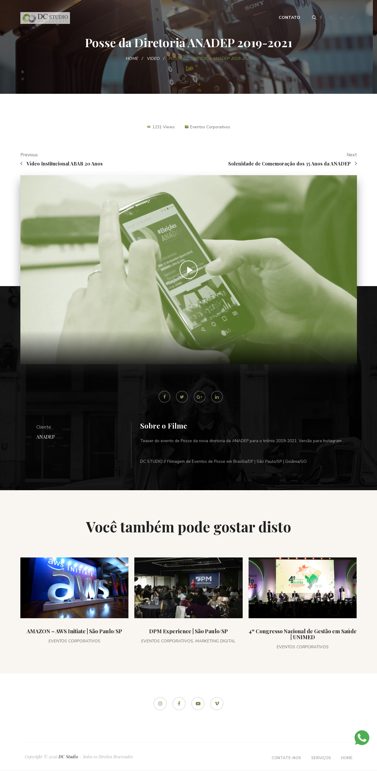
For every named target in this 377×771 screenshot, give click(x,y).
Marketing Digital (215, 642)
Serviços (321, 759)
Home (132, 58)
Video (153, 58)
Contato (289, 17)
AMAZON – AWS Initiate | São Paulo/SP (74, 632)
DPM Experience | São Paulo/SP (188, 632)
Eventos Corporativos (210, 127)
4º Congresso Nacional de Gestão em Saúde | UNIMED (303, 635)
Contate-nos (286, 759)
